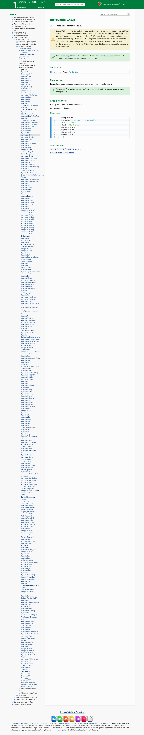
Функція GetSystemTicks (29, 343)
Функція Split (25, 581)
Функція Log (25, 434)
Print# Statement (27, 510)
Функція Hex (25, 360)
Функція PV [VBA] (27, 518)
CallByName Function (28, 93)
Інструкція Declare (27, 211)
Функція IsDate (26, 392)
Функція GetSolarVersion (30, 341)
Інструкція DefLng (27, 225)
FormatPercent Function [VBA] (29, 313)
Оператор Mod (26, 446)
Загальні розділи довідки (23, 704)
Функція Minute (26, 440)
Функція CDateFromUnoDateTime (29, 104)
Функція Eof (25, 255)
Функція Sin (25, 573)
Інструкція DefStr (27, 232)
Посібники (22, 695)
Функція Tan (25, 613)
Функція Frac (25, 316)
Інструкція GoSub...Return (30, 352)
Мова (40, 7)
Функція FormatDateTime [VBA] (30, 304)
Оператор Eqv (26, 259)
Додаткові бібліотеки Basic (27, 689)
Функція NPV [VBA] (28, 467)
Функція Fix (25, 295)
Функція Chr (25, 141)
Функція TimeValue (27, 623)
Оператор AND (26, 74)
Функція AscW (26, 80)
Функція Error (26, 270)
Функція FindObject (28, 289)
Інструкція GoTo (26, 354)
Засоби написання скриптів (26, 700)
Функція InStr (26, 371)
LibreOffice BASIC (22, 39)
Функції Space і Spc (28, 577)
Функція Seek (25, 558)
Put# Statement (26, 516)
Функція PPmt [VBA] (28, 507)
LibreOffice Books (72, 712)
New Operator (26, 459)
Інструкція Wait (26, 648)
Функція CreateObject (28, 164)
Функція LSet (25, 417)
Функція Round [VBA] (28, 550)
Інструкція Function (28, 322)
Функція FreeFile (27, 318)
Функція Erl (25, 263)
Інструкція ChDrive (27, 137)
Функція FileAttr (26, 278)
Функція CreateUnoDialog (30, 166)
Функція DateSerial (27, 202)
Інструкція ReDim (27, 526)
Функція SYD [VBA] (28, 611)
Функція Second (26, 556)
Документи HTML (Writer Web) (25, 19)
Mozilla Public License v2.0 (70, 725)
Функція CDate (26, 129)
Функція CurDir (26, 188)
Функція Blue (25, 89)
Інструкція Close (26, 150)
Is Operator (25, 387)
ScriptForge (65, 55)
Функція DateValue (27, 204)
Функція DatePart (27, 200)
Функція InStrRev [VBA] (29, 373)
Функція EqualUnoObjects (30, 257)
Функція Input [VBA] (28, 375)
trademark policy (60, 730)
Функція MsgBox (27, 455)
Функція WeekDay (27, 653)
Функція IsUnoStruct (28, 406)
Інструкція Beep (26, 86)
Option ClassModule (28, 486)
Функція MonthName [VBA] (28, 452)
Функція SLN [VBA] (28, 575)
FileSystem (109, 55)
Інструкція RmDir (27, 545)
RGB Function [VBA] (28, 541)
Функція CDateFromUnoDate (28, 119)
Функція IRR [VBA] (27, 385)
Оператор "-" (25, 670)
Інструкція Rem (26, 531)
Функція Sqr (25, 583)
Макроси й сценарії (21, 37)
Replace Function (27, 533)
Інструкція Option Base (29, 484)
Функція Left (25, 421)
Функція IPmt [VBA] (28, 383)
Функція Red (25, 529)
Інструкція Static (27, 592)
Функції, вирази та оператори (26, 62)
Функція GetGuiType (28, 333)
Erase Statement (26, 261)
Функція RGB (25, 539)
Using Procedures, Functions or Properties (28, 51)
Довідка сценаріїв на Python (26, 697)
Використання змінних (29, 684)
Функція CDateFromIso (29, 124)
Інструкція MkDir (27, 444)
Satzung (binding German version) (85, 723)
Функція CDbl (26, 131)
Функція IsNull (26, 400)
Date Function (26, 194)
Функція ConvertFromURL (30, 158)
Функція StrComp (27, 596)
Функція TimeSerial (27, 621)
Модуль (20, 7)
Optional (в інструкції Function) (28, 498)
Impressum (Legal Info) (19, 723)
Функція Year (25, 667)
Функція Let (25, 425)
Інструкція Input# (27, 379)
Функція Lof (25, 432)
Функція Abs (25, 72)
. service (65, 148)
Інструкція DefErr (27, 221)
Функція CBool (26, 97)
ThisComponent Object (29, 615)
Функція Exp (25, 276)
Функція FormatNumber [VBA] (29, 309)
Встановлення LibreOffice (23, 702)
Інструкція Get (26, 345)
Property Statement (27, 512)
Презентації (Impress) (22, 24)
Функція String (26, 604)
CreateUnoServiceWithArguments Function (30, 176)
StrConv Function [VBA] (29, 598)
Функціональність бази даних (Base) (24, 29)
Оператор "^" (26, 680)
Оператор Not (26, 461)
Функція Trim (25, 630)
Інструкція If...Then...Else (30, 366)
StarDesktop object (27, 590)
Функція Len (25, 423)
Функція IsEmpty (27, 394)
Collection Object (27, 152)
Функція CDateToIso (28, 126)
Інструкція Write (26, 663)
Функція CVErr (26, 192)
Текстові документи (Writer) (24, 17)
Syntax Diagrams (24, 59)
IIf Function (25, 364)
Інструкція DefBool (27, 213)
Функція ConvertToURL (29, 160)
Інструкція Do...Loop (28, 244)
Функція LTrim (26, 419)
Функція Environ (26, 253)
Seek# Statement (27, 560)
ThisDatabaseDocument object (29, 618)
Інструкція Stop (26, 594)
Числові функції (26, 470)
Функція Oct (25, 472)
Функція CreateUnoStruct (30, 179)
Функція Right (26, 543)
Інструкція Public (27, 514)
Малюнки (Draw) (20, 26)
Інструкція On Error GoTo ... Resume (30, 475)
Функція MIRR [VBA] (28, 442)
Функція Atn (25, 82)
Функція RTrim (26, 554)
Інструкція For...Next (28, 297)
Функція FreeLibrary (28, 320)
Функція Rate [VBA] (28, 522)
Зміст (13, 14)
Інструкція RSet (26, 552)
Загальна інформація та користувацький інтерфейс (26, 43)
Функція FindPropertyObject (27, 292)
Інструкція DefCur (27, 215)
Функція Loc (25, 430)
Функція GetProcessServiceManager (30, 336)
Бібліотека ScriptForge (29, 693)
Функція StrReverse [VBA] (30, 602)
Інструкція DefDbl (27, 219)
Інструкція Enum (26, 251)
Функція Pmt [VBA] (27, 505)
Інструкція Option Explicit (30, 491)
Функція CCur (26, 101)
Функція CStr (25, 185)
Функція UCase (26, 644)
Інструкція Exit (26, 274)
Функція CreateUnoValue (29, 181)
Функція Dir (25, 242)
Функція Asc (25, 78)
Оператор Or (25, 501)
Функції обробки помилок (30, 272)
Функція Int (25, 381)
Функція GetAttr (26, 326)
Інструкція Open (26, 482)
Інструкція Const (27, 156)
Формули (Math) (20, 33)
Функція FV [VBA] (27, 324)
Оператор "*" (25, 672)
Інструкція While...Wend (29, 659)
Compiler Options (25, 48)
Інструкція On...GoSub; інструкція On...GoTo (29, 479)
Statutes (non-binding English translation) (56, 723)
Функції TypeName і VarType (28, 639)
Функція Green (26, 356)
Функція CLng (26, 148)
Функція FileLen (26, 286)
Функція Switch (26, 609)
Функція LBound (26, 413)
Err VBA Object (26, 268)
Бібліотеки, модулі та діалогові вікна (26, 56)
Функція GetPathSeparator (30, 339)
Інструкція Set (26, 566)
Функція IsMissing (27, 398)
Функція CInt (25, 145)
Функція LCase (26, 415)
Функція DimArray (27, 238)
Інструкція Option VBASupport (27, 494)
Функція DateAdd (27, 196)
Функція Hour (26, 362)
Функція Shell (26, 571)
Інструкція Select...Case (29, 95)
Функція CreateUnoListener (27, 170)
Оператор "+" (25, 674)
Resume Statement (27, 537)
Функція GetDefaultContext (27, 330)
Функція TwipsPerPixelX (29, 632)
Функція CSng (26, 183)
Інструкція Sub (26, 606)
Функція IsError (26, 396)
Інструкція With (26, 661)
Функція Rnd (25, 547)
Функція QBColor (27, 520)
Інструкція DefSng (27, 230)
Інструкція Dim (26, 240)
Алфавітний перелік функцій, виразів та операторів (27, 67)
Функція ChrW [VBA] (28, 143)
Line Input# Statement (28, 427)
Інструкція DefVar (27, 234)
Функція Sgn (25, 569)
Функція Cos (25, 162)
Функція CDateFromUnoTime (28, 113)
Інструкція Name (27, 457)
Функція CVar (25, 190)
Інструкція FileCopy (28, 280)
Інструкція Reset (27, 535)
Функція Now (25, 463)
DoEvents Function (27, 246)
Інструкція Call (26, 91)
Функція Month (26, 449)
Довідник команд (24, 46)
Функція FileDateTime (28, 282)
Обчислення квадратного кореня (30, 586)
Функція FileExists (27, 284)
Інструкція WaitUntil (28, 651)
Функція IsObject (27, 404)
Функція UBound (27, 642)
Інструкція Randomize (28, 524)
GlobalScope (25, 84)
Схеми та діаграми (21, 35)
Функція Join (25, 409)
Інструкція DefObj (27, 228)
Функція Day (25, 206)
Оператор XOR (26, 665)
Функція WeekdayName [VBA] (29, 656)
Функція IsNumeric (27, 402)
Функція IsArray (26, 390)
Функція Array (26, 76)
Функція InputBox (27, 377)
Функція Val (25, 646)
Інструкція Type (26, 636)
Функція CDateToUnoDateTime (29, 109)
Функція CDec (26, 133)
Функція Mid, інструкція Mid (29, 437)
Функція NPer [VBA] (28, 465)
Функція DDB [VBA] (28, 209)
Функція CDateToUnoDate (30, 122)
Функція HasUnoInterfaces (30, 358)
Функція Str (25, 600)
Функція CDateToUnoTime (30, 116)
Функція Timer (26, 627)
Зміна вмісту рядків (28, 682)
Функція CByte (26, 99)
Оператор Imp (26, 369)
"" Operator (25, 678)
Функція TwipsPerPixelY (29, 634)
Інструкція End (26, 249)
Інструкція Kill (26, 411)
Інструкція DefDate (27, 217)
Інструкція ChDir (27, 135)
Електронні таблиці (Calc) (23, 22)
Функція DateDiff (27, 198)
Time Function (26, 625)
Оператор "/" (25, 676)
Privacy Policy (34, 723)
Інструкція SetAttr (27, 564)
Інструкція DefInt (27, 223)
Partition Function (27, 503)
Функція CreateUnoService (30, 173)
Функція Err (25, 265)
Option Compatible (27, 154)
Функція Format (26, 301)
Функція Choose (26, 139)
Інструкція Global (27, 348)
